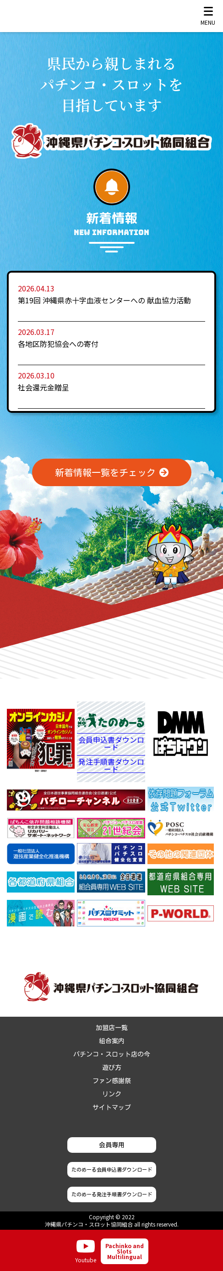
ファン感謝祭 (111, 1081)
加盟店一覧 (112, 1027)
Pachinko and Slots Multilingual (124, 1251)
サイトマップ (111, 1107)
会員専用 (112, 1145)
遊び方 (111, 1067)
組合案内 (112, 1041)
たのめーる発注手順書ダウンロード (111, 1194)
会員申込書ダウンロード (111, 744)
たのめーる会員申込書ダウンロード (111, 1169)
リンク (111, 1094)
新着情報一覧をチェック (105, 472)
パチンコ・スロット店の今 (111, 1054)
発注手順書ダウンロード (111, 765)
